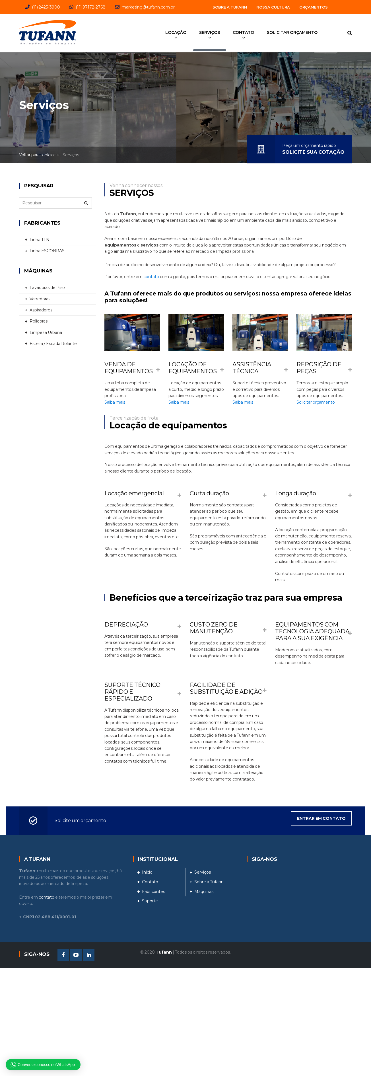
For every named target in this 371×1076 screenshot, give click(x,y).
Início (147, 872)
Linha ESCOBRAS (47, 250)
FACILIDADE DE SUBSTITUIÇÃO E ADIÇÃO (226, 688)
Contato (150, 881)
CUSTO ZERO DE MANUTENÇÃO (214, 628)
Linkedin (88, 955)
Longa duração (295, 493)
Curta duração (209, 493)
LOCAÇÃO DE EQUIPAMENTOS (192, 368)
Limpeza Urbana (46, 332)
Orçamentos (313, 7)
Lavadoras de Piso (47, 287)
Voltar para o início (36, 154)
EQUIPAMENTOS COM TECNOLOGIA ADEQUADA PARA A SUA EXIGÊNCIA (312, 631)
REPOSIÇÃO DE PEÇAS (318, 368)
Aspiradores (41, 310)
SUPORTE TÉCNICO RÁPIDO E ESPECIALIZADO (132, 691)
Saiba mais (114, 402)
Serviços (202, 872)
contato (151, 276)
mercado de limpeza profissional (223, 251)
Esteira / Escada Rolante (53, 343)
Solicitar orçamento (315, 402)
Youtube (76, 955)
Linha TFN (40, 239)
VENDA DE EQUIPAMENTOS (128, 368)
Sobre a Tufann (230, 7)
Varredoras (40, 298)
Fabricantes (153, 891)
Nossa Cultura (273, 7)
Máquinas (203, 891)
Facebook (63, 955)
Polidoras (39, 321)
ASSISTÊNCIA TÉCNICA (251, 368)
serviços (149, 245)
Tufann (128, 213)
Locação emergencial (134, 493)
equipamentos (120, 245)
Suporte (150, 900)
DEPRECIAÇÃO (126, 624)
